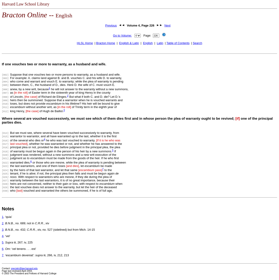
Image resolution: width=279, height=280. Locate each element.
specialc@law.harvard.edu (24, 268)
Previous (111, 25)
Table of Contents (178, 43)
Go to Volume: (122, 35)
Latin (160, 43)
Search (197, 43)
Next (167, 25)
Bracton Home (105, 43)
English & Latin (129, 43)
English (148, 43)
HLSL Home (85, 43)
